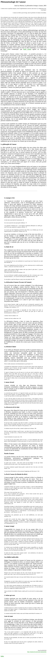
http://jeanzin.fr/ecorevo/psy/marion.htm (36, 651)
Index (2, 656)
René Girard (27, 49)
